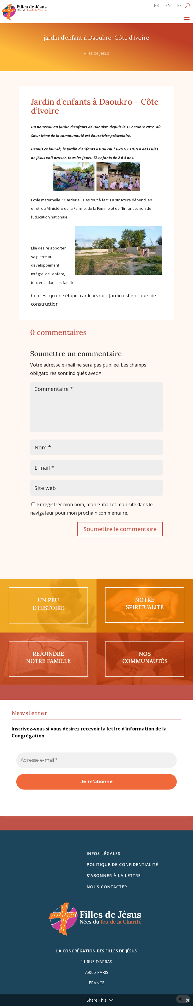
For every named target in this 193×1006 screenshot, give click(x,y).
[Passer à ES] (179, 6)
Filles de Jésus (96, 53)
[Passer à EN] (168, 6)
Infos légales (104, 853)
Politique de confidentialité (122, 864)
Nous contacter (107, 887)
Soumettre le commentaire (119, 529)
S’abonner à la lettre (114, 875)
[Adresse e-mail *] (96, 760)
